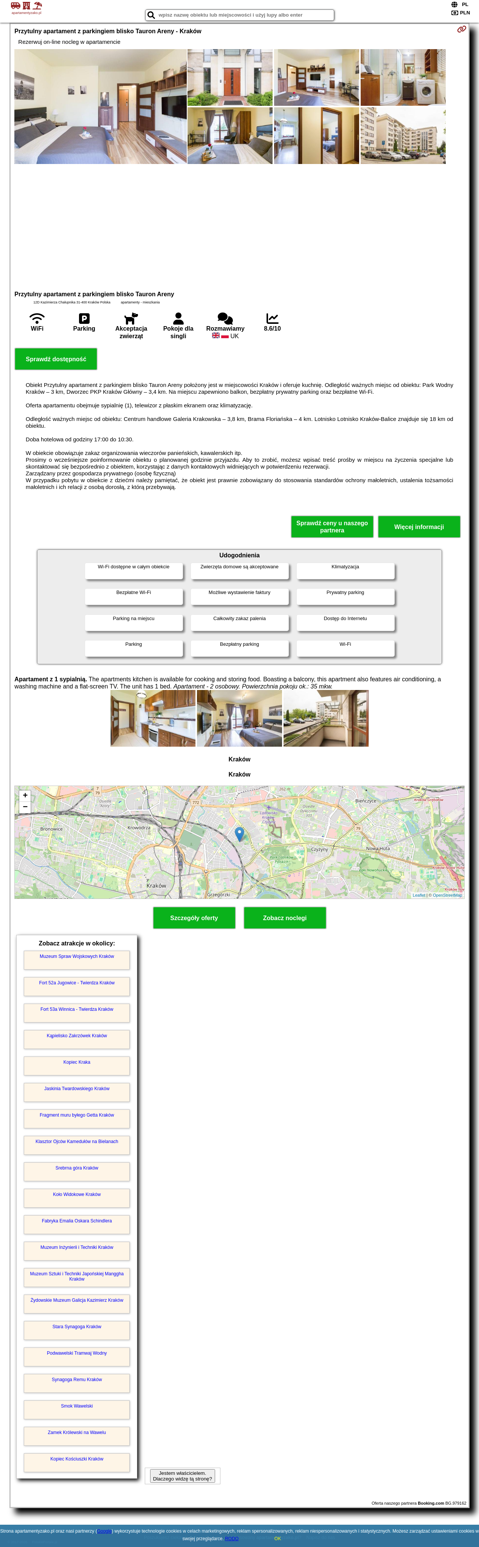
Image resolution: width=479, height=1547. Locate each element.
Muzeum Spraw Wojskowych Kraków (77, 956)
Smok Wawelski (77, 1406)
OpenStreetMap (447, 895)
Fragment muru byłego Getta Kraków (77, 1115)
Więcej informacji (419, 527)
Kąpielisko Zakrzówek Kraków (77, 1035)
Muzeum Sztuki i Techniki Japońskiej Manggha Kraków (77, 1276)
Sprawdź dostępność (56, 359)
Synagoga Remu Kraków (77, 1379)
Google (104, 1531)
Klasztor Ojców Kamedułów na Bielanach (77, 1141)
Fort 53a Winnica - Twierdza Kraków (76, 1009)
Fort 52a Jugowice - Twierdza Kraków (77, 982)
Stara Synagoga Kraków (77, 1326)
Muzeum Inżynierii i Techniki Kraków (76, 1247)
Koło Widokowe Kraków (77, 1194)
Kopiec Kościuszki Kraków (76, 1459)
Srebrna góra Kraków (77, 1168)
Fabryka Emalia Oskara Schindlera (77, 1221)
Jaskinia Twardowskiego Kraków (77, 1088)
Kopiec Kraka (77, 1062)
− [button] (25, 807)
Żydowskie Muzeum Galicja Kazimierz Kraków (77, 1300)
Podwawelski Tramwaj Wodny (77, 1353)
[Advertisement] (240, 226)
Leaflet (419, 895)
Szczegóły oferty (194, 918)
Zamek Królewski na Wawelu (77, 1432)
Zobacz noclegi (285, 918)
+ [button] (25, 796)
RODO (232, 1538)
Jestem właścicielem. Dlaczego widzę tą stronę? (182, 1476)
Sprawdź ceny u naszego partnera (332, 527)
